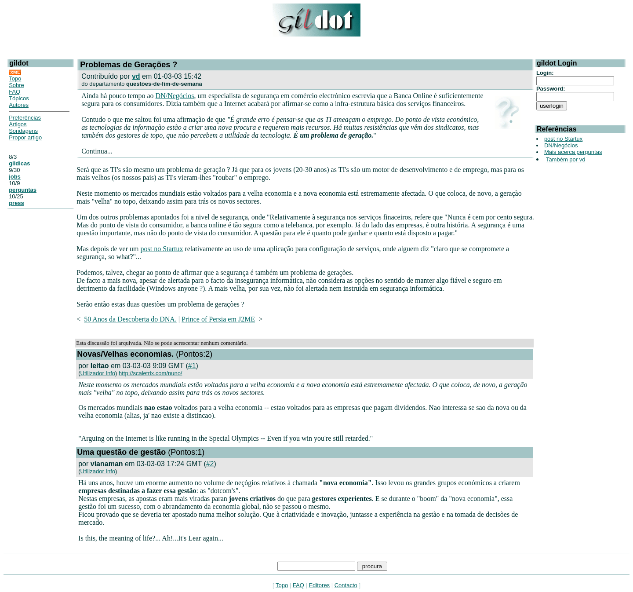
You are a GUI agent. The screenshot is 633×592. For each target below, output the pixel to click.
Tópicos (19, 98)
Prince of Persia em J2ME (218, 319)
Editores (319, 585)
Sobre (16, 85)
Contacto (346, 585)
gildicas (19, 163)
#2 (210, 464)
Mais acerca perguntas (573, 152)
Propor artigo (25, 137)
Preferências (25, 117)
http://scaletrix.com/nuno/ (150, 373)
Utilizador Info (97, 373)
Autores (19, 105)
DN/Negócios (175, 95)
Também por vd (566, 159)
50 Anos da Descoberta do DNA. (130, 319)
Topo (15, 78)
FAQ (14, 91)
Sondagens (23, 131)
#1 (192, 365)
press (16, 203)
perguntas (22, 189)
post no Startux (162, 248)
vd (136, 76)
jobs (15, 176)
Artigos (17, 124)
